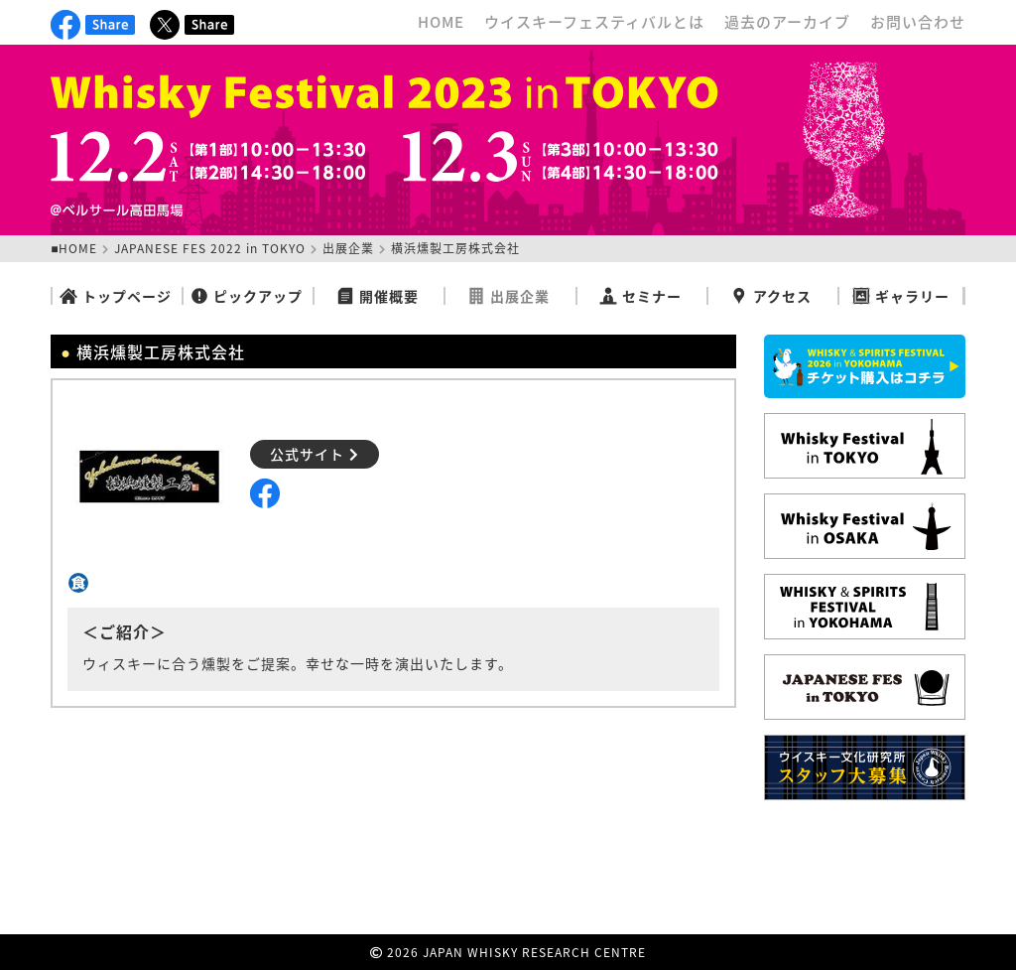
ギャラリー (901, 296)
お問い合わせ (917, 22)
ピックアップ (246, 296)
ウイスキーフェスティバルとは (594, 22)
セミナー (640, 296)
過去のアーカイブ (787, 22)
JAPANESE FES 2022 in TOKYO (210, 248)
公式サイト (314, 454)
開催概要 (377, 296)
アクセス (771, 296)
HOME (441, 22)
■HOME (74, 248)
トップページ (116, 296)
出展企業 (348, 248)
